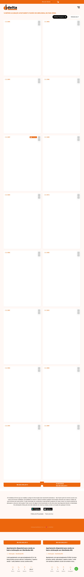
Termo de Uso (49, 514)
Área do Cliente (46, 2)
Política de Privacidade (37, 514)
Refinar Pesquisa (60, 17)
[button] (58, 2)
